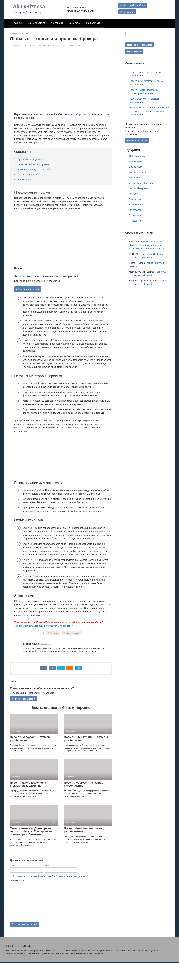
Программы (135, 216)
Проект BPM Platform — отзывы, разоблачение (86, 739)
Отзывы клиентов (27, 174)
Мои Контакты (94, 23)
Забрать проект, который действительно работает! (44, 626)
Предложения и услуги (30, 159)
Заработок (134, 178)
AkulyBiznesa (29, 6)
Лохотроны (57, 23)
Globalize (54, 633)
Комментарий (17, 881)
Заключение (24, 179)
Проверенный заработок (132, 5)
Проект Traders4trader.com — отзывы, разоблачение (30, 785)
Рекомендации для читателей (34, 169)
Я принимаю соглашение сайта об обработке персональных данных (49, 877)
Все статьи (74, 23)
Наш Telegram (126, 12)
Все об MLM (135, 167)
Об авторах (135, 210)
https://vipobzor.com (81, 114)
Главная (17, 23)
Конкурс (133, 194)
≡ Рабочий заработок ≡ (28, 289)
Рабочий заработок (137, 141)
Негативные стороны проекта (33, 164)
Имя (13, 866)
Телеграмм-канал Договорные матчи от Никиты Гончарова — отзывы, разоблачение (31, 831)
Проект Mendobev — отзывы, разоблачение (84, 830)
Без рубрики (135, 162)
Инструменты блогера (141, 183)
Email (48, 866)
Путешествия (136, 221)
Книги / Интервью (138, 189)
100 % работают (36, 23)
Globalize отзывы (72, 633)
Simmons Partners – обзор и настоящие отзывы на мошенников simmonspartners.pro (148, 245)
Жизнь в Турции (137, 173)
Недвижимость (137, 205)
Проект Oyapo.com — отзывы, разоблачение (30, 739)
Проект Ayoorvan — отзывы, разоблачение (83, 785)
